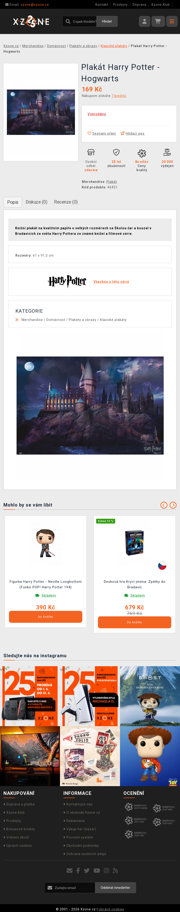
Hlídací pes (132, 133)
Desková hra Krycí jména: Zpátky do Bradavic (135, 584)
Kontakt (101, 4)
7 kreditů (118, 96)
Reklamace (74, 821)
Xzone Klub (160, 4)
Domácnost (55, 320)
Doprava (139, 4)
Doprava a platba (19, 804)
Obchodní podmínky (81, 845)
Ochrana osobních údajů (84, 854)
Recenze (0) (66, 202)
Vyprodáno (97, 114)
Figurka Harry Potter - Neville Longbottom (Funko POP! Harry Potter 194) (46, 584)
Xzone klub (14, 812)
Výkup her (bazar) (79, 829)
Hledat (107, 21)
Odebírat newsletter (115, 888)
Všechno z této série (111, 281)
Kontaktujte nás (78, 804)
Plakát (111, 182)
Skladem (49, 595)
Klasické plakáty (113, 320)
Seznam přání (102, 133)
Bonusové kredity (19, 829)
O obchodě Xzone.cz (81, 812)
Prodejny (120, 4)
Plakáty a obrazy (83, 320)
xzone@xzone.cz (27, 4)
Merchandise (32, 320)
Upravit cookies (17, 845)
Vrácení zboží (16, 837)
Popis (12, 202)
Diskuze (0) (36, 202)
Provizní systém (78, 837)
